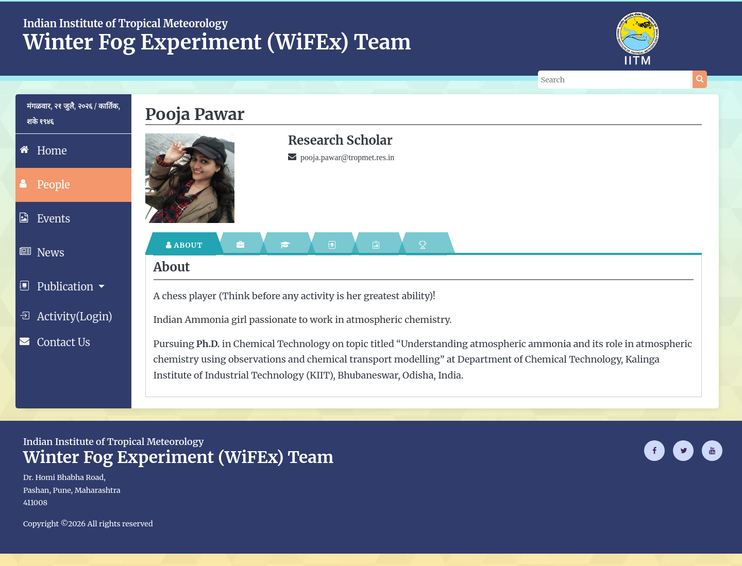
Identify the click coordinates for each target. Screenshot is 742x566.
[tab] (184, 243)
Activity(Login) (66, 315)
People (45, 184)
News (42, 252)
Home (43, 150)
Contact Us (55, 341)
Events (45, 218)
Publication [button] (58, 286)
